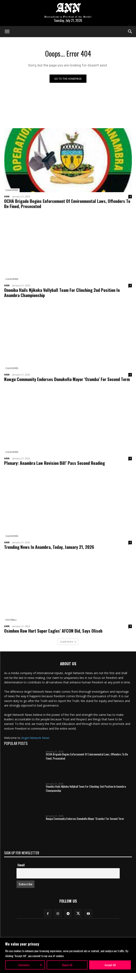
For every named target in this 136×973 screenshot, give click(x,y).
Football (11, 620)
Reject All (67, 965)
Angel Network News (35, 738)
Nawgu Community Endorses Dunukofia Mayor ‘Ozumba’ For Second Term (67, 379)
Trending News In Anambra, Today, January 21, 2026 (49, 547)
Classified (11, 190)
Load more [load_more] (68, 641)
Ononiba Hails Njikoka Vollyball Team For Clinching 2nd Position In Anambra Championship (62, 292)
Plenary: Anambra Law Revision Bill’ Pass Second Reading (54, 463)
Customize (24, 965)
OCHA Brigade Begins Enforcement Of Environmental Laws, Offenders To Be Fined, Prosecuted (67, 203)
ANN (6, 196)
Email (21, 865)
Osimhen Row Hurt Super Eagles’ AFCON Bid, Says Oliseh (53, 630)
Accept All (110, 965)
